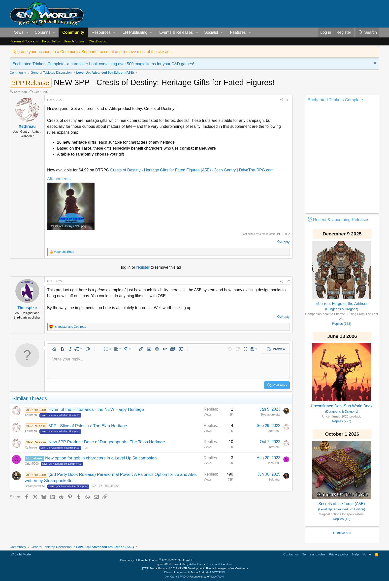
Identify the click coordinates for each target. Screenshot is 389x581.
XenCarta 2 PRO (175, 576)
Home (366, 554)
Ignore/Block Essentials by (194, 564)
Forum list (49, 41)
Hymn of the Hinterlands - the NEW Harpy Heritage (96, 409)
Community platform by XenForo (157, 560)
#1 (288, 100)
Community (73, 32)
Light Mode (21, 554)
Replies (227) (341, 421)
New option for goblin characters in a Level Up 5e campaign (101, 458)
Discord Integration (175, 572)
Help (355, 554)
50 (117, 486)
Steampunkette (270, 414)
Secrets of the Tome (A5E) (341, 504)
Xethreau (20, 92)
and (70, 326)
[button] (27, 32)
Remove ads (342, 533)
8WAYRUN (218, 572)
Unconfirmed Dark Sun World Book (342, 406)
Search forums (74, 41)
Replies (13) (341, 519)
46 (94, 486)
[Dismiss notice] (374, 63)
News (18, 32)
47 (100, 486)
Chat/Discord (98, 41)
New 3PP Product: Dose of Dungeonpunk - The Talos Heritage (106, 442)
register (143, 267)
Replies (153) (341, 323)
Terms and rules (313, 554)
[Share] (281, 100)
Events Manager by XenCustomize (227, 568)
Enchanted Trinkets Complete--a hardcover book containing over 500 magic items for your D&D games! (103, 64)
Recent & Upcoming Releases (341, 219)
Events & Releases (176, 32)
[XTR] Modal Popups (173, 568)
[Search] (367, 32)
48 (106, 486)
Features (238, 32)
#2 (288, 281)
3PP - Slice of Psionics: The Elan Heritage (87, 425)
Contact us (291, 554)
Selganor (274, 479)
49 (111, 486)
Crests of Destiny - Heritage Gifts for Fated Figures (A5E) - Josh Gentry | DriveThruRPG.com (192, 170)
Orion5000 (32, 463)
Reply (285, 242)
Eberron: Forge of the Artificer (342, 303)
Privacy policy (339, 554)
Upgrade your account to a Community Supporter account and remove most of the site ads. (92, 52)
